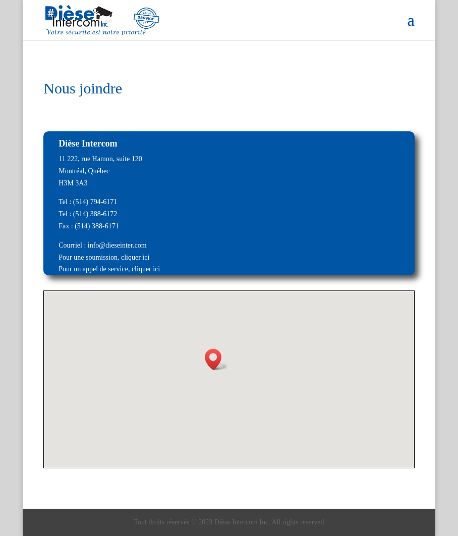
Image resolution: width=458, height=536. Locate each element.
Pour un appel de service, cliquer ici (109, 269)
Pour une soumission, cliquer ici (104, 257)
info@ (96, 245)
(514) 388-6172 (95, 214)
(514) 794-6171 (95, 202)
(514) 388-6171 (97, 226)
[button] (216, 359)
